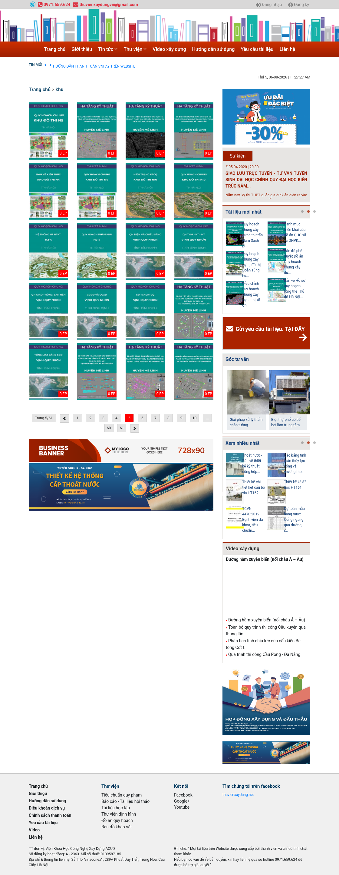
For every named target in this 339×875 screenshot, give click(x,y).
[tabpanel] (247, 266)
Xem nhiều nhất (242, 443)
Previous (221, 266)
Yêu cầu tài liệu (257, 49)
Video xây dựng (169, 49)
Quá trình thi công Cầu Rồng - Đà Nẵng (264, 654)
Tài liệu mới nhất (243, 212)
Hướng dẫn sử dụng (213, 49)
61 (122, 428)
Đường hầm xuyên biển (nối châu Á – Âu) (265, 559)
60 (109, 428)
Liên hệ (287, 49)
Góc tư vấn (237, 359)
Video (34, 829)
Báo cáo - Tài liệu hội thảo (125, 801)
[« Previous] (64, 418)
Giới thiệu (81, 49)
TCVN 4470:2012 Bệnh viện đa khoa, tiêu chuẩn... (252, 520)
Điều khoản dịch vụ (68, 65)
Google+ (182, 801)
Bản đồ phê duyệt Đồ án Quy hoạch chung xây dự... (293, 262)
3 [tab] (314, 212)
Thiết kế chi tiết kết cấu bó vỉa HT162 (253, 487)
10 (195, 418)
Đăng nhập (269, 4)
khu (59, 89)
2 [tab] (308, 212)
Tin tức (107, 49)
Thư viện (134, 49)
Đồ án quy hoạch (117, 820)
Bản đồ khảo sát (116, 826)
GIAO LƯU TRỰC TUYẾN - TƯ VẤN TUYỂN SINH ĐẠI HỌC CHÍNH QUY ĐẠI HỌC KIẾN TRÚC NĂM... (266, 179)
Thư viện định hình (118, 814)
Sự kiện (238, 156)
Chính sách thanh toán (50, 815)
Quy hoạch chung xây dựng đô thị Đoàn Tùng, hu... (251, 265)
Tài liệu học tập (115, 807)
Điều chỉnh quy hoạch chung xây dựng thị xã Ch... (251, 294)
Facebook (183, 795)
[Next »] (134, 428)
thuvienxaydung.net (238, 795)
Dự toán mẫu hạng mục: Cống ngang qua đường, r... (294, 520)
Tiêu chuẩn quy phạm (121, 795)
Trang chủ (54, 49)
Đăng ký (298, 4)
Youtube (181, 807)
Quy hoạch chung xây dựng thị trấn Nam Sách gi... (252, 235)
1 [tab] (302, 212)
